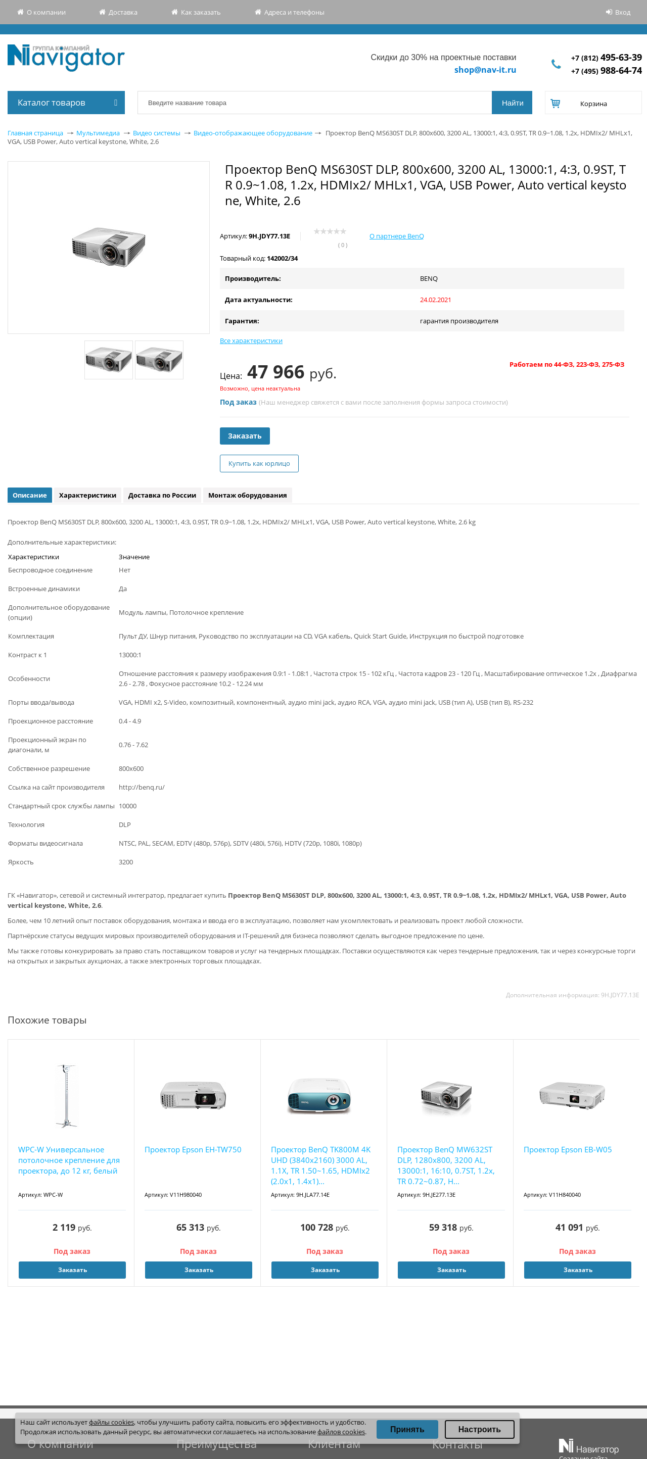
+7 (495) (606, 71)
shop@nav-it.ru (485, 69)
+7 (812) (606, 58)
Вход (622, 12)
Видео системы (156, 132)
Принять (407, 1429)
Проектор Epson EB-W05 (568, 1149)
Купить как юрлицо (259, 463)
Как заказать (201, 12)
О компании (46, 12)
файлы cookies (111, 1422)
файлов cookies (341, 1431)
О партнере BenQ (396, 235)
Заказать (245, 436)
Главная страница (35, 132)
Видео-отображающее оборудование (253, 132)
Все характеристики (251, 340)
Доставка (123, 12)
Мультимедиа (98, 132)
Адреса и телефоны (294, 12)
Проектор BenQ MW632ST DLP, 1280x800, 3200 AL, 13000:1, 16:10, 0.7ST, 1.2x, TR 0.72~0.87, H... (446, 1165)
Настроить (479, 1429)
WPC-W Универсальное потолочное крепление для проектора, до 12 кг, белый (69, 1160)
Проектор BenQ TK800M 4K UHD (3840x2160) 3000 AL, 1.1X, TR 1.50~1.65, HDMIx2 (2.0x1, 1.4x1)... (321, 1165)
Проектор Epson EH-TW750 (193, 1149)
